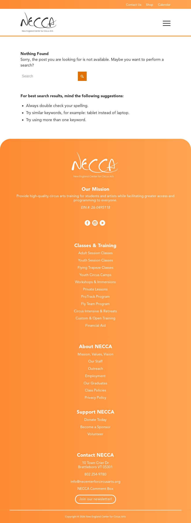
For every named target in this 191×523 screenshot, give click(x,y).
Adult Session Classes (95, 253)
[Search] (54, 76)
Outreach (95, 368)
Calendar (164, 5)
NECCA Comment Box (95, 489)
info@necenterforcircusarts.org (95, 481)
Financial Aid (95, 325)
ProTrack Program (95, 296)
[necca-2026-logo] (38, 22)
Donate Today (95, 420)
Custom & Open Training (95, 318)
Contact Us (133, 5)
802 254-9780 (95, 474)
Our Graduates (95, 383)
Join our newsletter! (95, 499)
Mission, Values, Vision (95, 354)
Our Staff (95, 361)
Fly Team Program (95, 304)
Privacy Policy (95, 397)
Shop (149, 5)
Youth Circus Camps (95, 275)
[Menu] (166, 22)
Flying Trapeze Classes (95, 267)
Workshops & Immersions (95, 282)
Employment (95, 376)
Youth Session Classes (95, 260)
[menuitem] (134, 4)
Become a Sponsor (95, 427)
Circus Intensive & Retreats (95, 311)
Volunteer (95, 434)
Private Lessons (95, 289)
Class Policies (95, 390)
